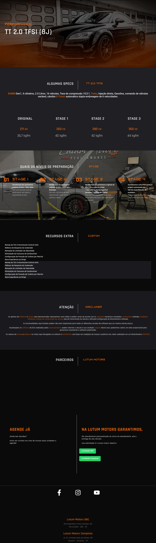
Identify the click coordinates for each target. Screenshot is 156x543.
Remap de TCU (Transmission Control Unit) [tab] (21, 245)
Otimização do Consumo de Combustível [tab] (21, 253)
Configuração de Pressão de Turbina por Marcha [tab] (24, 256)
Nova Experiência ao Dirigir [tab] (15, 259)
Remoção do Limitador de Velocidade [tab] (19, 251)
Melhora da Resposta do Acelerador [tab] (19, 248)
